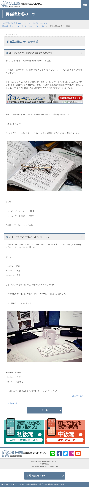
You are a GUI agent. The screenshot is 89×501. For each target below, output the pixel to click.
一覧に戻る (44, 410)
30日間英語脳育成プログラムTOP (16, 23)
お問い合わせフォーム (37, 475)
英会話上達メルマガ (40, 23)
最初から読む (77, 396)
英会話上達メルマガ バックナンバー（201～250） (23, 26)
